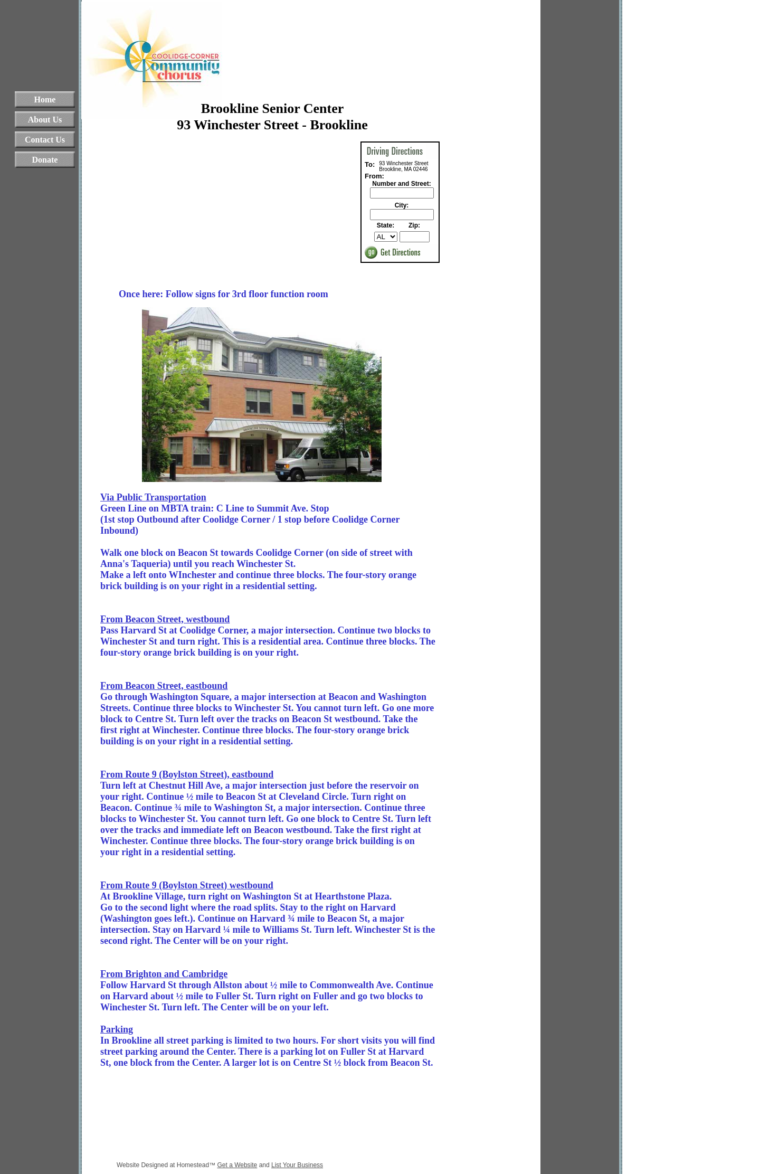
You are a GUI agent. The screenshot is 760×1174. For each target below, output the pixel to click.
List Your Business (297, 1165)
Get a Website (237, 1165)
